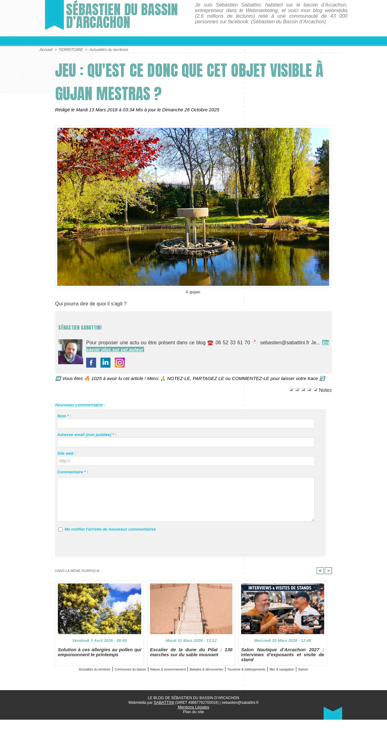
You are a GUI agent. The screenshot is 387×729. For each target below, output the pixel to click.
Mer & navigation (185, 679)
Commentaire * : (72, 471)
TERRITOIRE (69, 49)
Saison (215, 679)
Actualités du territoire (104, 49)
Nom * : (64, 415)
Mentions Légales (193, 717)
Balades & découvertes (243, 672)
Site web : (66, 453)
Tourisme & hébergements (302, 672)
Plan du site (193, 721)
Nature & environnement (187, 672)
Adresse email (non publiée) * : (86, 434)
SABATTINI (163, 712)
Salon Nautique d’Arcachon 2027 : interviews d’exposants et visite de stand (282, 658)
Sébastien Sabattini (101, 325)
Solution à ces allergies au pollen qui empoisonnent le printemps (99, 656)
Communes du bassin (132, 672)
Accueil (46, 49)
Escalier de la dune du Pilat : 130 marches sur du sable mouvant (191, 656)
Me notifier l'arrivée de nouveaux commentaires (110, 529)
